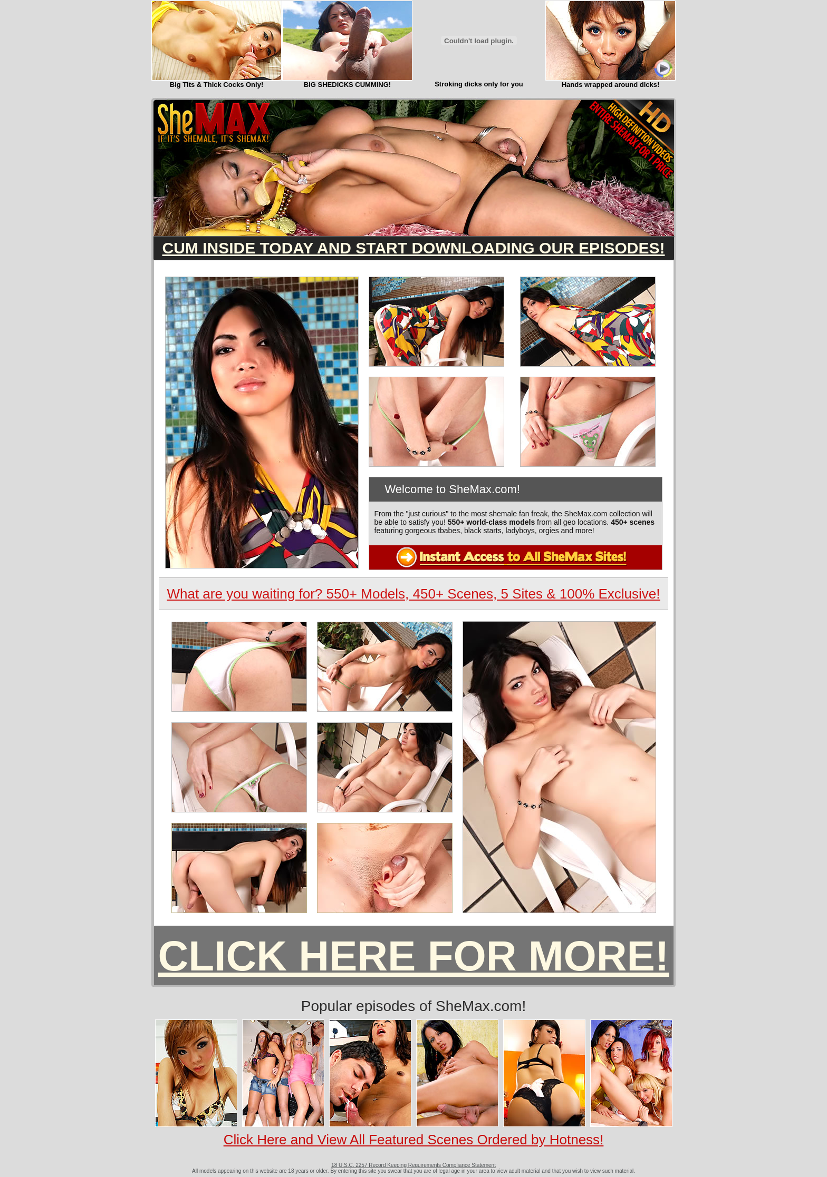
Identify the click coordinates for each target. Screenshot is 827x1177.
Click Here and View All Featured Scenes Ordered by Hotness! (414, 1139)
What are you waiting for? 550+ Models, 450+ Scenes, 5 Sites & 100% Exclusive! (413, 594)
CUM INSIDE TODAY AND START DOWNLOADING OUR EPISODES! (413, 248)
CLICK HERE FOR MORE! (413, 956)
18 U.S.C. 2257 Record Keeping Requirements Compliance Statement (413, 1165)
